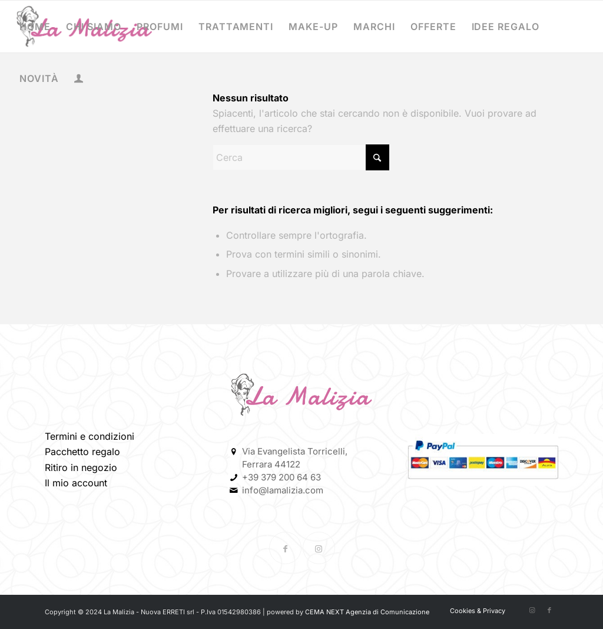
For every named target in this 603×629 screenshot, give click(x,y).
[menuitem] (35, 26)
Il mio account (76, 483)
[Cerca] (301, 157)
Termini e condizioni (89, 436)
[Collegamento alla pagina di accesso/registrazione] (79, 80)
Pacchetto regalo (82, 451)
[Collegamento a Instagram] (319, 548)
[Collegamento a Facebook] (285, 548)
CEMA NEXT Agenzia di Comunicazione (367, 612)
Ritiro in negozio (81, 467)
